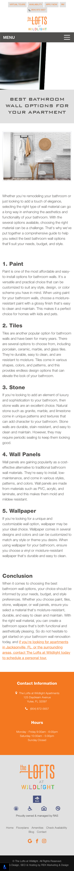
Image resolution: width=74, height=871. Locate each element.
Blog (31, 832)
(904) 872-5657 (37, 10)
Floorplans (22, 828)
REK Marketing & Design (55, 865)
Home (9, 828)
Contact (41, 832)
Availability (35, 5)
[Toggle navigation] (37, 37)
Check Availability (56, 828)
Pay (62, 5)
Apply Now (51, 5)
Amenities (37, 828)
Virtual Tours (17, 5)
